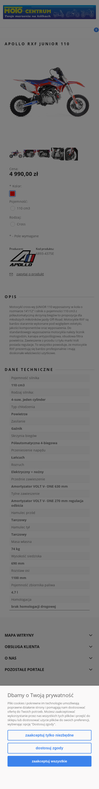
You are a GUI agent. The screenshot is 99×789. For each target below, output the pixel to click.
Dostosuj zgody (49, 748)
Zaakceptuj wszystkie (49, 761)
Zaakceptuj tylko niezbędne (49, 735)
